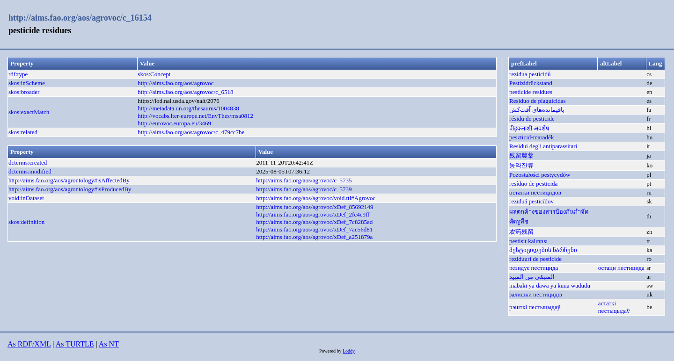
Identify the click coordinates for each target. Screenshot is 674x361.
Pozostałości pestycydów (539, 174)
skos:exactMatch (28, 112)
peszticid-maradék (531, 137)
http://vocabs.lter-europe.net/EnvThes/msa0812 (195, 115)
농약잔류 (521, 165)
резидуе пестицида (533, 267)
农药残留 (521, 231)
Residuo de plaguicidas (537, 100)
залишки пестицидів (535, 294)
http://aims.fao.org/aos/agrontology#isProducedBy (70, 189)
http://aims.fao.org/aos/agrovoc (175, 83)
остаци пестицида (621, 267)
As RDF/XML (29, 344)
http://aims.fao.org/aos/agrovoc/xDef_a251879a (314, 236)
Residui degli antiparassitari (543, 146)
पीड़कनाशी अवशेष (529, 128)
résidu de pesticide (532, 118)
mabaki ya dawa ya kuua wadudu (549, 285)
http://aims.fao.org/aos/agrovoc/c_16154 (80, 17)
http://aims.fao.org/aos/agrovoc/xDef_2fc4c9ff (312, 214)
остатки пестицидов (535, 192)
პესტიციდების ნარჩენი (543, 249)
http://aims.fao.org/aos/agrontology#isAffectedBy (69, 180)
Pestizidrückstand (530, 83)
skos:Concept (154, 74)
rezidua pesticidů (529, 74)
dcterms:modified (29, 171)
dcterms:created (27, 162)
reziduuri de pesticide (535, 258)
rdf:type (18, 74)
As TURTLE (75, 344)
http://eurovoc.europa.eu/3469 (174, 123)
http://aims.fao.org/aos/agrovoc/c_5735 (304, 180)
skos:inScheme (26, 83)
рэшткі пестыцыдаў (534, 306)
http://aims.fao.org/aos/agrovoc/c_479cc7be (191, 132)
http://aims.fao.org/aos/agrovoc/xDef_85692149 (314, 206)
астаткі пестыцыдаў (614, 307)
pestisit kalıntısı (528, 241)
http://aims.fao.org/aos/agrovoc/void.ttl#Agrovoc (315, 198)
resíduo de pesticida (533, 183)
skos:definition (26, 221)
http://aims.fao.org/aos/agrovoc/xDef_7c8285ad (314, 221)
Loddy (349, 351)
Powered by (331, 351)
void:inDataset (26, 198)
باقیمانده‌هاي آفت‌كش (536, 109)
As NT (109, 344)
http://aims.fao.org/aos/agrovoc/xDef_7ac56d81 (314, 229)
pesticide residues (530, 91)
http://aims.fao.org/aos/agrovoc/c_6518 (185, 91)
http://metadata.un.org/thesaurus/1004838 (188, 108)
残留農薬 (521, 155)
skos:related (22, 132)
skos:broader (23, 91)
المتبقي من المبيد (532, 276)
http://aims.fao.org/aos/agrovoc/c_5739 (304, 189)
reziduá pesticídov (531, 201)
